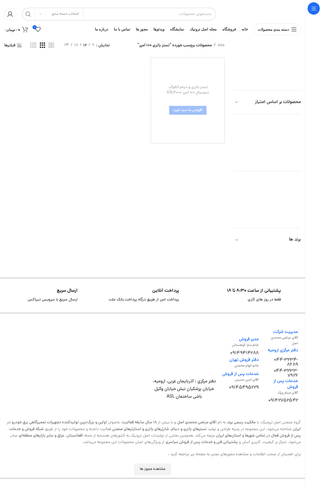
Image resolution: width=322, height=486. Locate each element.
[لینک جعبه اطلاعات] (254, 298)
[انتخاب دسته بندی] (59, 14)
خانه (221, 48)
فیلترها (10, 48)
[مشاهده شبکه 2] (51, 48)
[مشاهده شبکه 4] (33, 48)
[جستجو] (119, 14)
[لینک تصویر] (184, 355)
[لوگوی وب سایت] (261, 15)
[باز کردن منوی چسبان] (277, 31)
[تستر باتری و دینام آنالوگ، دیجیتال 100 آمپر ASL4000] (188, 103)
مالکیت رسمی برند (241, 426)
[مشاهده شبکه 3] (42, 48)
